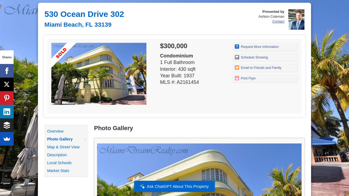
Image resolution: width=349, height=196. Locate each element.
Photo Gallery (60, 139)
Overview (55, 131)
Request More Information (257, 46)
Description (57, 155)
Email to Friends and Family (258, 67)
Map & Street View (63, 147)
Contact (278, 21)
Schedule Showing (251, 57)
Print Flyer (245, 78)
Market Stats (58, 171)
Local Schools (59, 163)
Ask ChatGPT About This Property (174, 186)
